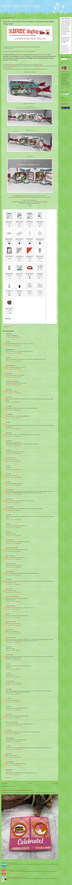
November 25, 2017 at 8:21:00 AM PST (13, 676)
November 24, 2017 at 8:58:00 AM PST (13, 384)
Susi (7, 664)
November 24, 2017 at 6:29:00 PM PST (13, 559)
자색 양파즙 (8, 771)
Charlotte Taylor (9, 457)
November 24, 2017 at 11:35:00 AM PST (14, 510)
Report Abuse (64, 103)
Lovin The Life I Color (20, 6)
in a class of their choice (39, 54)
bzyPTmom (8, 654)
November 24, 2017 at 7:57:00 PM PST (13, 575)
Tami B (7, 579)
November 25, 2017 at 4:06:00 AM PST (13, 625)
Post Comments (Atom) (11, 786)
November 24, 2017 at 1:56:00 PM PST (13, 535)
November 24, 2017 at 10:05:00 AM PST (14, 445)
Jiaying (7, 706)
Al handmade (8, 539)
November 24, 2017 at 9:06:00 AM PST (13, 410)
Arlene (7, 450)
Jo (6, 341)
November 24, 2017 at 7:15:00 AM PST (13, 337)
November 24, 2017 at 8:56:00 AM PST (13, 377)
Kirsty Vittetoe (9, 681)
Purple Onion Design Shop (21, 197)
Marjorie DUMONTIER (11, 596)
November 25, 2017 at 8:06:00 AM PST (13, 659)
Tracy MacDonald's (28, 51)
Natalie (7, 531)
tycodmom (8, 414)
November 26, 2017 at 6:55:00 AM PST (13, 717)
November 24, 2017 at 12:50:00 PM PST (14, 519)
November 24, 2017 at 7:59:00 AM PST (13, 361)
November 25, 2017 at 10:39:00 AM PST (14, 684)
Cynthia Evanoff (9, 605)
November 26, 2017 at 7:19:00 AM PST (13, 725)
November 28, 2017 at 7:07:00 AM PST (13, 757)
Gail (7, 465)
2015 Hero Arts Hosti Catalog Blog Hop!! (15, 869)
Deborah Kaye (9, 738)
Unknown (8, 373)
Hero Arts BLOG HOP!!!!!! (12, 862)
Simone (7, 432)
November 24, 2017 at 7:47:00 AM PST (13, 353)
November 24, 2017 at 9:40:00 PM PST (13, 609)
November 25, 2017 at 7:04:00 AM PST (13, 642)
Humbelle (8, 333)
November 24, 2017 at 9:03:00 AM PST (13, 392)
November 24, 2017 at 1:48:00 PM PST (13, 527)
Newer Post (4, 783)
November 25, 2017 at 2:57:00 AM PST (13, 617)
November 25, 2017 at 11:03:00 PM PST (13, 709)
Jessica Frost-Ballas (42, 201)
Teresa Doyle (8, 761)
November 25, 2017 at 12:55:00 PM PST (14, 702)
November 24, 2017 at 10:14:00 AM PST (14, 461)
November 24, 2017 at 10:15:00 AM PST (14, 469)
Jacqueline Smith (9, 563)
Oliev (7, 673)
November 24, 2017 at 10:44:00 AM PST (14, 477)
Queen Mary (8, 489)
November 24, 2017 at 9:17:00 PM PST (13, 592)
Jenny (7, 481)
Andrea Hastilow (9, 637)
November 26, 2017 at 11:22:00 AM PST (14, 741)
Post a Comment (8, 777)
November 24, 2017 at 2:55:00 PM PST (13, 543)
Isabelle (7, 689)
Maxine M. (8, 629)
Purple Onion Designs (19, 46)
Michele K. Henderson (10, 722)
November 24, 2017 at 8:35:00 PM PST (13, 584)
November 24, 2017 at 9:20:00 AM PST (13, 428)
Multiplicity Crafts (10, 621)
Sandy (7, 357)
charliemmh (8, 506)
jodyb (7, 523)
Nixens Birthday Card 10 (65, 100)
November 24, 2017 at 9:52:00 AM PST (13, 436)
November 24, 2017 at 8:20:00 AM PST (13, 369)
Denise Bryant (9, 571)
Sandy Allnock (19, 54)
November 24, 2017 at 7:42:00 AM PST (13, 345)
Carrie (7, 473)
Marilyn (7, 646)
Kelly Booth (64, 71)
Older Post (55, 783)
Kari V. (7, 406)
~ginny (7, 514)
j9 (6, 613)
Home (30, 783)
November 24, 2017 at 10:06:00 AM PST (14, 453)
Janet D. (7, 389)
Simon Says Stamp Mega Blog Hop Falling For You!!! (17, 877)
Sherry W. (8, 588)
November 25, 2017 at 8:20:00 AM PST (13, 669)
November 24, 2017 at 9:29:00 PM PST (13, 601)
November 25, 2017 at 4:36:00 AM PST (13, 633)
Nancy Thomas (9, 555)
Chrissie (7, 730)
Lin (6, 422)
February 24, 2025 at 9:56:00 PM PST (13, 774)
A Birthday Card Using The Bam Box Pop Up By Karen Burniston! (17, 790)
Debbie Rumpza (9, 365)
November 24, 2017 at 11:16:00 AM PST (14, 494)
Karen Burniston (40, 69)
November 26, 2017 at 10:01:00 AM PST (14, 733)
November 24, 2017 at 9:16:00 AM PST (13, 417)
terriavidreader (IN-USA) (11, 381)
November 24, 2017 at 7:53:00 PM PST (13, 567)
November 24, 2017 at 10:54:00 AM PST (14, 485)
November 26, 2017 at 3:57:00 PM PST (13, 749)
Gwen (7, 745)
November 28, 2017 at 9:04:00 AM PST (13, 765)
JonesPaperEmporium (10, 547)
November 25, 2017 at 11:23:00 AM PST (14, 694)
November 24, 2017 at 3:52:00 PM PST (13, 551)
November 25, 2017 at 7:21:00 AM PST (13, 650)
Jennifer (7, 440)
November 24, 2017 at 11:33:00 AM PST (14, 502)
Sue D (7, 698)
